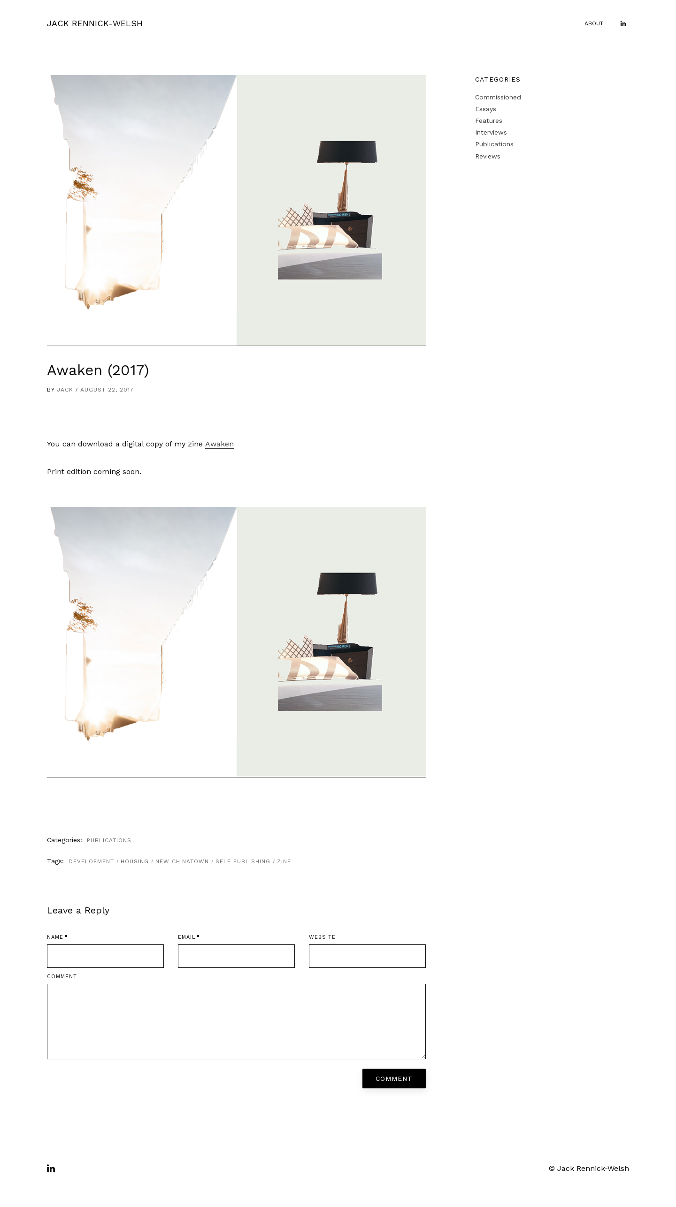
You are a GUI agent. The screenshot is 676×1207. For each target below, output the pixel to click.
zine (284, 861)
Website (322, 937)
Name (55, 937)
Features (488, 120)
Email (186, 937)
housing (135, 861)
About (593, 23)
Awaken (219, 443)
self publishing (242, 861)
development (91, 861)
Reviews (487, 156)
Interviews (491, 132)
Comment (62, 976)
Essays (485, 109)
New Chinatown (182, 861)
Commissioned (498, 97)
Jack (65, 389)
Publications (109, 840)
